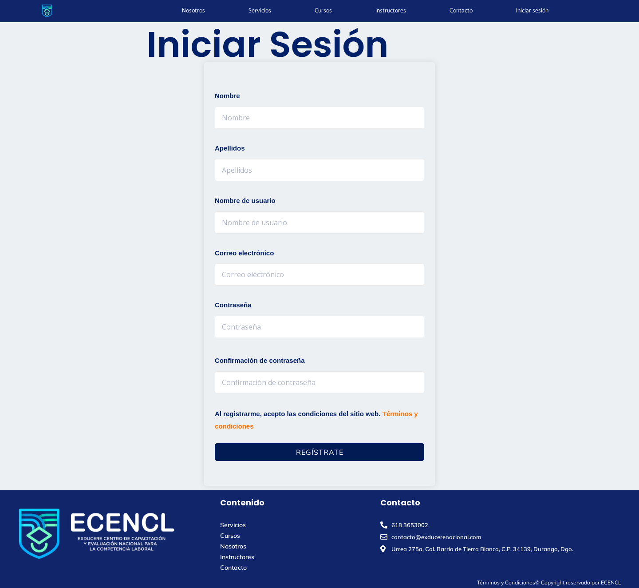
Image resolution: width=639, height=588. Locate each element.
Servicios (259, 10)
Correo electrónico (244, 253)
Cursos (323, 10)
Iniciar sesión (532, 10)
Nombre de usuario (245, 200)
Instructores (390, 10)
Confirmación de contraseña (260, 360)
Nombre (227, 95)
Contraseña (233, 305)
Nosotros (193, 10)
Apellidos (230, 148)
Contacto (461, 10)
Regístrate (319, 452)
